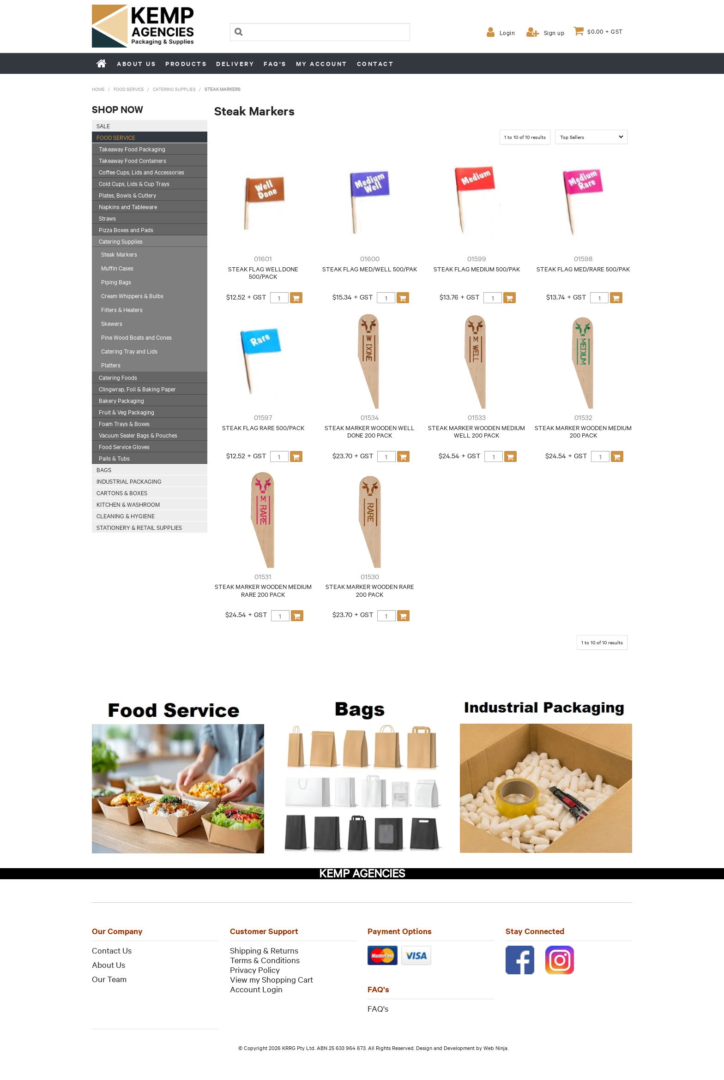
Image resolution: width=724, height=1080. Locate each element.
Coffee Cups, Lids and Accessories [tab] (141, 172)
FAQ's (275, 63)
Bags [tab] (104, 469)
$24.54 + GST (460, 455)
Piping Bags (116, 281)
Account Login (256, 989)
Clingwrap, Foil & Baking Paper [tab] (137, 388)
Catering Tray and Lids (129, 351)
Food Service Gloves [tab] (124, 446)
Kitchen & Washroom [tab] (128, 504)
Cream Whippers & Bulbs (132, 295)
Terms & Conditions (265, 959)
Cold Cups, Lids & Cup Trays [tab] (134, 183)
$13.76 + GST (460, 296)
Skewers (111, 323)
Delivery (235, 63)
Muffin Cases (117, 268)
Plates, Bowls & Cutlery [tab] (127, 195)
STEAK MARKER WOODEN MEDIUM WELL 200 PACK (476, 431)
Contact (375, 63)
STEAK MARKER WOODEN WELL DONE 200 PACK (370, 431)
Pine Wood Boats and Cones (136, 337)
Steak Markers (119, 254)
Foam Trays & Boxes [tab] (124, 423)
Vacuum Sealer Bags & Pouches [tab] (138, 435)
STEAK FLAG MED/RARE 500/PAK (583, 268)
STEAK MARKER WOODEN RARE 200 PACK (370, 590)
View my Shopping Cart (271, 979)
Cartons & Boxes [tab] (122, 492)
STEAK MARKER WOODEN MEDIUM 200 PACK (583, 431)
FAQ (375, 1008)
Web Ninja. (495, 1047)
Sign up (554, 32)
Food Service (129, 88)
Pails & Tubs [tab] (114, 458)
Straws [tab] (107, 218)
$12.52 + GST (246, 296)
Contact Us (112, 950)
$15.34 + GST (352, 296)
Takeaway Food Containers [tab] (132, 160)
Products (186, 63)
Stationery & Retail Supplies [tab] (139, 527)
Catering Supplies (174, 88)
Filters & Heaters (122, 309)
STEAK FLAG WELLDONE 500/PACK (263, 272)
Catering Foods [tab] (118, 377)
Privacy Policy (255, 969)
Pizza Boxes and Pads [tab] (126, 229)
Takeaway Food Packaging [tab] (132, 148)
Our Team (109, 978)
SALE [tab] (103, 125)
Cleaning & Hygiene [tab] (126, 515)
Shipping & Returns (264, 950)
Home (102, 63)
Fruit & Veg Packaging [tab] (126, 412)
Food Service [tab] (116, 137)
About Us (108, 964)
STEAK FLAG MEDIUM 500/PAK (477, 268)
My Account (322, 63)
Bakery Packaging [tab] (121, 400)
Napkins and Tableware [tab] (128, 206)
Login (507, 32)
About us (136, 63)
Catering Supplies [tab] (121, 241)
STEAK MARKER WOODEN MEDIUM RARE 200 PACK (263, 590)
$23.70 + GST (353, 455)
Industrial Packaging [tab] (129, 481)
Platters (111, 364)
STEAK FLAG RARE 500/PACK (263, 427)
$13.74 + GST (566, 296)
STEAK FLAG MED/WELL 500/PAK (369, 268)
